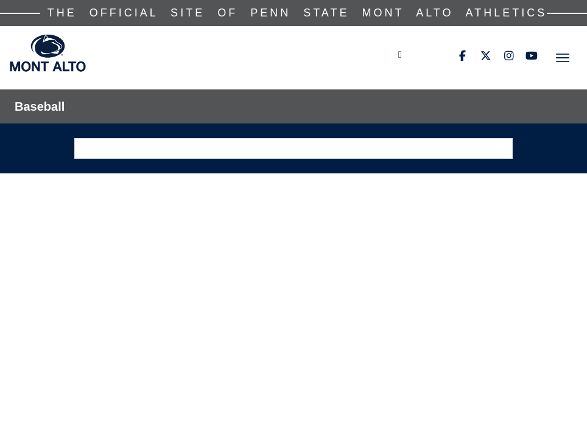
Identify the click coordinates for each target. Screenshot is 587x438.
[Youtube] (531, 56)
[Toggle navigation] (562, 58)
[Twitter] (485, 56)
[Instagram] (508, 56)
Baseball (40, 106)
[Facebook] (462, 56)
